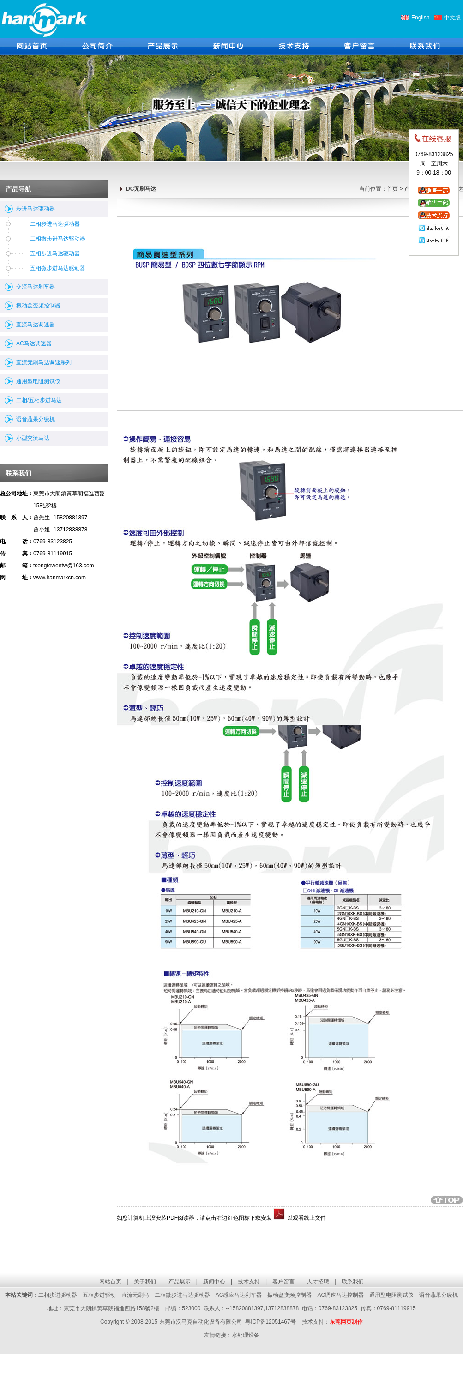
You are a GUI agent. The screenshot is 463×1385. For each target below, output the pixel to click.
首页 (392, 189)
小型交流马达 (32, 438)
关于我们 (145, 1281)
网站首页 (110, 1281)
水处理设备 (245, 1335)
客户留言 (283, 1281)
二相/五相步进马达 (39, 400)
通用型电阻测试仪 (38, 381)
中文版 (452, 17)
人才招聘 (318, 1281)
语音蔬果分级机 (35, 419)
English (420, 17)
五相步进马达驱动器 (55, 253)
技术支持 (249, 1281)
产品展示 (179, 1281)
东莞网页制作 (346, 1322)
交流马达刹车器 (35, 286)
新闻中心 (214, 1281)
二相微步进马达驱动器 (57, 238)
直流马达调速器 (35, 324)
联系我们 (353, 1281)
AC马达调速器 (34, 343)
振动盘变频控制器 (38, 305)
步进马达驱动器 (35, 208)
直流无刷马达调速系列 (44, 362)
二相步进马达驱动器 (55, 224)
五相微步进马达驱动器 (57, 268)
